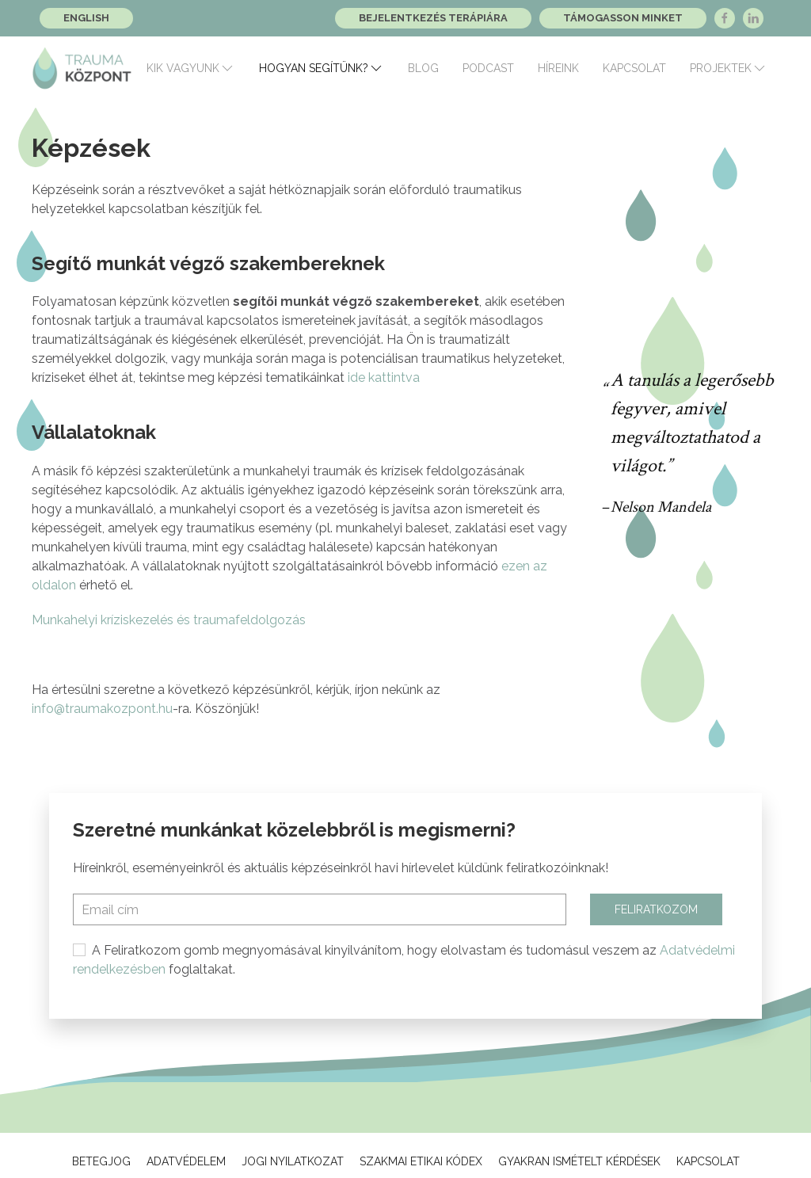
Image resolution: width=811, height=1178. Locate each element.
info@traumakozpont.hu (102, 708)
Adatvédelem (186, 1161)
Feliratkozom (656, 909)
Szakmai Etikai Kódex (421, 1161)
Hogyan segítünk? (321, 68)
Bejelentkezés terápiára (433, 18)
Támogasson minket (623, 18)
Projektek (728, 68)
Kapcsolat (634, 68)
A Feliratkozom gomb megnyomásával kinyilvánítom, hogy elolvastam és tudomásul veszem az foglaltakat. (404, 960)
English (86, 18)
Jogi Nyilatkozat (293, 1161)
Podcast (488, 68)
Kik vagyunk (191, 68)
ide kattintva (384, 377)
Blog (423, 68)
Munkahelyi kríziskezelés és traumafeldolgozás (169, 619)
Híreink (558, 68)
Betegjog (101, 1161)
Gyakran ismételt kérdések (579, 1161)
